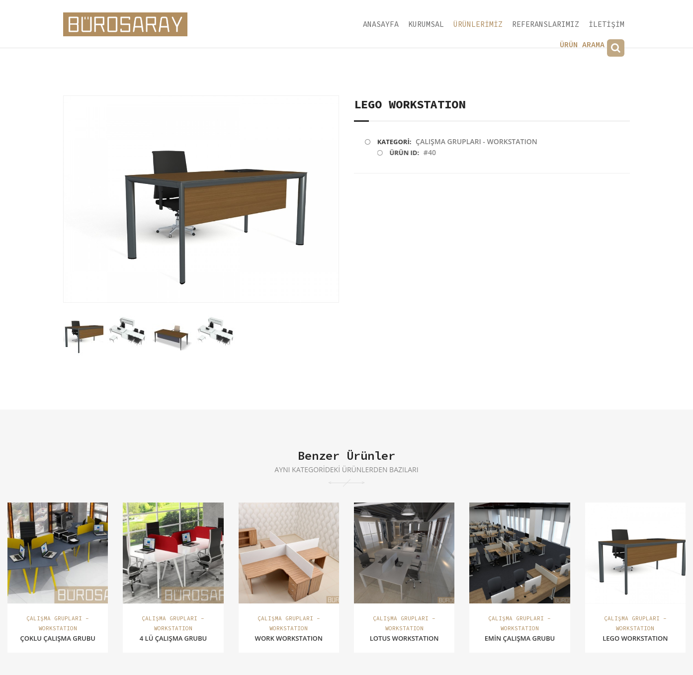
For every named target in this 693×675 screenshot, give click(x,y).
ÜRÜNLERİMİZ (478, 24)
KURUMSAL (426, 24)
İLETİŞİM (606, 24)
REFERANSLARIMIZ (545, 24)
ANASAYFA (381, 24)
